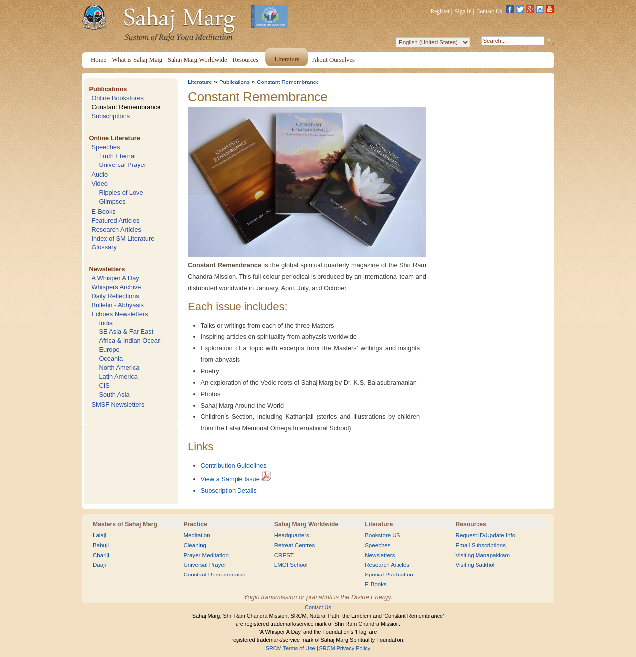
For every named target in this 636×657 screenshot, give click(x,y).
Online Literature (114, 138)
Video (99, 183)
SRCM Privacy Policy (345, 648)
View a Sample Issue (230, 479)
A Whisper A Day (115, 278)
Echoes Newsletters (119, 314)
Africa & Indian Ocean (129, 340)
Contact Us (489, 11)
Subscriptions (110, 116)
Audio (99, 174)
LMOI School (291, 565)
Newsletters (107, 269)
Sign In (463, 11)
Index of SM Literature (122, 238)
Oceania (111, 358)
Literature (200, 82)
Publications (108, 89)
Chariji (101, 555)
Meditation (196, 535)
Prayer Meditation (206, 555)
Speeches (105, 147)
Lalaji (99, 535)
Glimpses (112, 201)
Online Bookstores (117, 98)
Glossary (104, 247)
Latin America (118, 376)
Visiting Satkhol (475, 565)
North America (119, 367)
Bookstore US (382, 535)
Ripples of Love (121, 192)
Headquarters (291, 535)
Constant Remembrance (125, 107)
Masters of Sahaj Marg (125, 524)
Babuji (101, 545)
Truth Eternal (117, 156)
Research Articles (116, 229)
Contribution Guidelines (234, 465)
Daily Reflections (115, 296)
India (106, 323)
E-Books (103, 211)
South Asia (114, 394)
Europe (109, 349)
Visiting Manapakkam (483, 555)
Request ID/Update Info (486, 535)
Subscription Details (229, 490)
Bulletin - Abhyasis (117, 305)
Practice (195, 524)
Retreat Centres (294, 545)
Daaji (99, 565)
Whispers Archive (116, 287)
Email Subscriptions (481, 545)
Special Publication (389, 574)
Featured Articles (115, 220)
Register (440, 11)
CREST (284, 555)
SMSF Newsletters (117, 404)
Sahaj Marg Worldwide (306, 524)
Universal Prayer (122, 164)
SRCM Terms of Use (290, 648)
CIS (104, 385)
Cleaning (194, 545)
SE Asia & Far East (126, 331)
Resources (471, 524)
